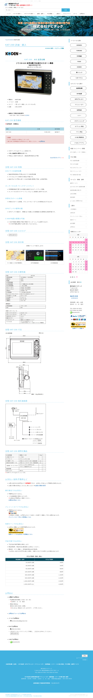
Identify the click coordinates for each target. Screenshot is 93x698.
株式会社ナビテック (17, 694)
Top (6, 39)
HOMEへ (85, 659)
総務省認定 (74, 298)
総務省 (27, 115)
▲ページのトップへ (82, 658)
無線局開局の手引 (55, 157)
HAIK (87, 695)
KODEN (11, 39)
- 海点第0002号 (46, 683)
